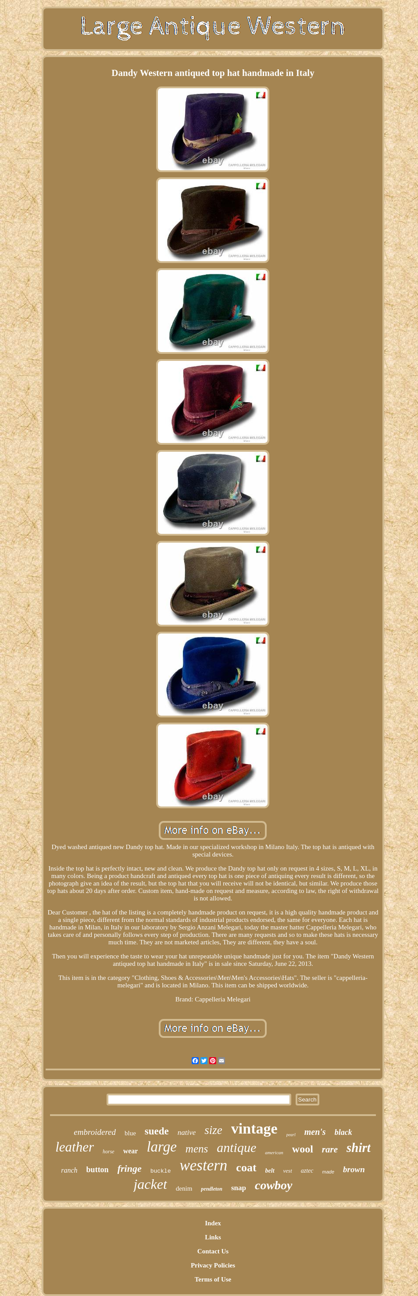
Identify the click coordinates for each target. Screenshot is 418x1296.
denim (184, 1188)
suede (157, 1131)
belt (270, 1170)
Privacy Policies (213, 1265)
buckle (160, 1171)
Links (213, 1237)
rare (330, 1149)
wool (302, 1149)
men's (315, 1132)
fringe (130, 1168)
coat (246, 1167)
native (187, 1132)
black (343, 1132)
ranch (69, 1170)
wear (130, 1151)
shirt (359, 1148)
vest (287, 1170)
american (274, 1152)
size (213, 1130)
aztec (307, 1170)
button (97, 1169)
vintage (254, 1128)
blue (130, 1133)
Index (213, 1223)
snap (238, 1188)
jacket (150, 1184)
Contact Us (213, 1251)
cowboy (274, 1185)
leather (74, 1147)
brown (354, 1169)
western (203, 1165)
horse (108, 1151)
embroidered (95, 1132)
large (161, 1147)
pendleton (211, 1189)
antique (236, 1147)
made (328, 1171)
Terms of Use (213, 1279)
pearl (291, 1134)
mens (197, 1149)
